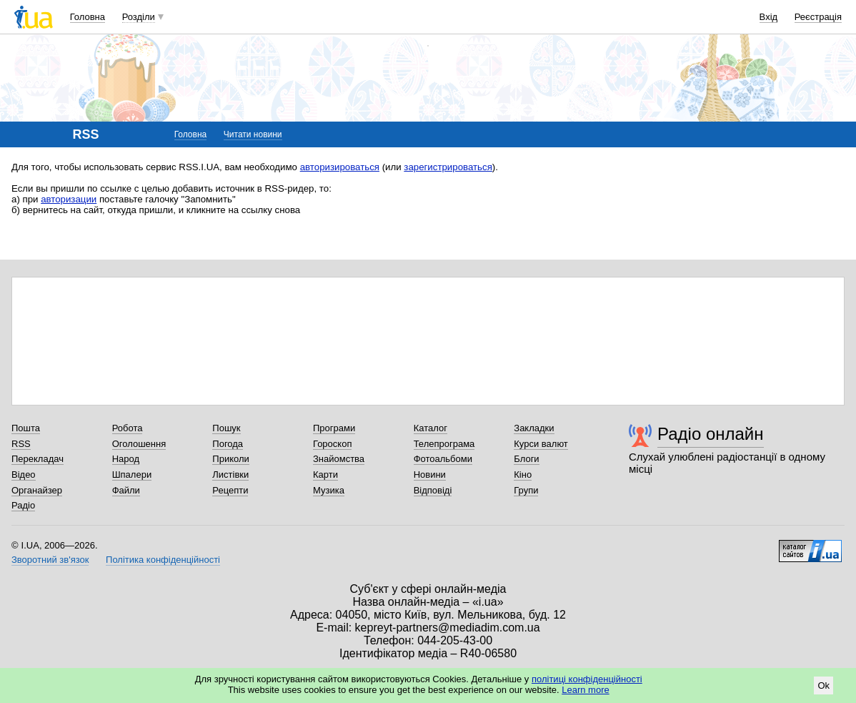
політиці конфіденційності (587, 679)
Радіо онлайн (710, 433)
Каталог (430, 428)
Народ (125, 458)
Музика (328, 490)
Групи (526, 490)
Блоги (526, 458)
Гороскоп (332, 443)
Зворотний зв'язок (50, 559)
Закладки (534, 428)
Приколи (230, 458)
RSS (21, 443)
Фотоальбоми (443, 458)
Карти (325, 474)
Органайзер (36, 490)
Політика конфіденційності (163, 559)
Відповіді (433, 490)
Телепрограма (444, 443)
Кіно (523, 474)
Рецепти (230, 490)
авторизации (68, 199)
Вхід (769, 16)
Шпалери (132, 474)
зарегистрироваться (448, 167)
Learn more (585, 689)
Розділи (138, 16)
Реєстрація (818, 16)
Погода (227, 443)
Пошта (25, 428)
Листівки (230, 474)
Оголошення (139, 443)
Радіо (23, 505)
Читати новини (253, 134)
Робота (127, 428)
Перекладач (37, 458)
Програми (334, 428)
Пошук (226, 428)
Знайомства (338, 458)
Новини (430, 474)
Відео (23, 474)
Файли (126, 490)
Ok (823, 685)
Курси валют (541, 443)
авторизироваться (339, 167)
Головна (87, 16)
